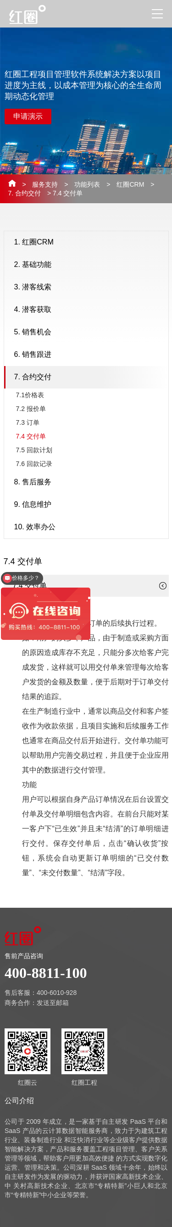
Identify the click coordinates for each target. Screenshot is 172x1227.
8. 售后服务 (89, 482)
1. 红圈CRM (89, 242)
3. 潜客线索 (89, 287)
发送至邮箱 (53, 1002)
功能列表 (87, 184)
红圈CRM (130, 184)
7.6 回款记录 (34, 463)
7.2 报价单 (31, 408)
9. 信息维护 (89, 505)
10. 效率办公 (89, 527)
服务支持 (45, 184)
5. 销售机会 (89, 332)
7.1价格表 (30, 395)
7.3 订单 (27, 422)
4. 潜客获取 (89, 310)
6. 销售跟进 (89, 355)
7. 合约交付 (24, 193)
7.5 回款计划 (34, 450)
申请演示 (28, 116)
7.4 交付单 (31, 436)
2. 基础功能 (89, 265)
